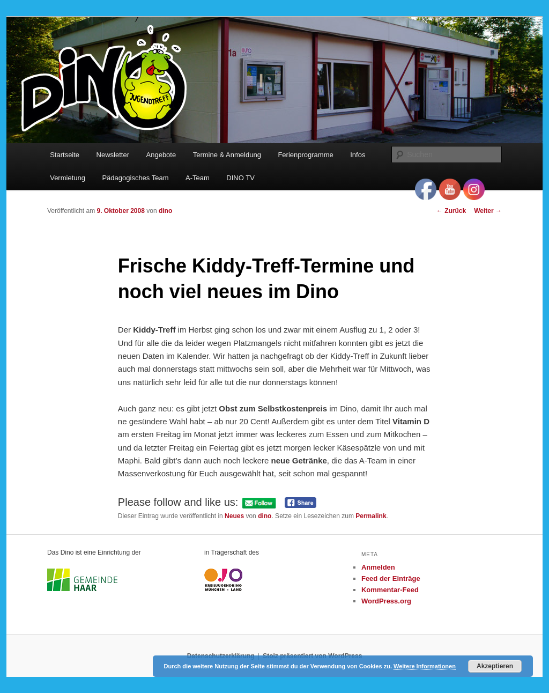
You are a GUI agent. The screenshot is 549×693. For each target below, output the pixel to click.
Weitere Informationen (425, 666)
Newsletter (113, 155)
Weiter (488, 211)
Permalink (370, 516)
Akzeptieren (495, 666)
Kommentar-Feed (390, 590)
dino (165, 211)
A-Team (198, 178)
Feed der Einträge (390, 578)
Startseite (64, 155)
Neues (234, 516)
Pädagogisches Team (135, 178)
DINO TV (240, 178)
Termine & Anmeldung (227, 155)
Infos (357, 155)
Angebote (161, 155)
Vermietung (67, 178)
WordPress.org (386, 601)
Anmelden (378, 567)
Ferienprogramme (305, 155)
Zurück (451, 211)
